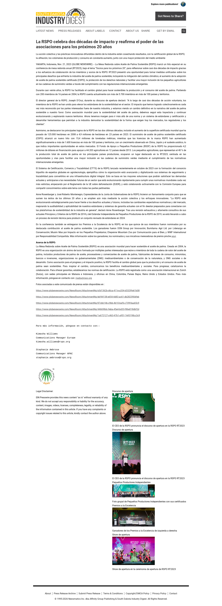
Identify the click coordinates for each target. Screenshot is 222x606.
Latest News (45, 30)
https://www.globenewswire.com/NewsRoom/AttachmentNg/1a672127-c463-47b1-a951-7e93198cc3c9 (88, 315)
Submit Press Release (89, 593)
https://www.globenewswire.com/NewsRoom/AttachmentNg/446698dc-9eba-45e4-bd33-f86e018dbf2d (87, 309)
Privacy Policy (159, 593)
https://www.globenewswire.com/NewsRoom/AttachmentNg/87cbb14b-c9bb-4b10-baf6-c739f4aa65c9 (87, 303)
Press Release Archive (65, 593)
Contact (115, 30)
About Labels (95, 30)
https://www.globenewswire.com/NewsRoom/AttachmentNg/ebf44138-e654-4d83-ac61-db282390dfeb (87, 296)
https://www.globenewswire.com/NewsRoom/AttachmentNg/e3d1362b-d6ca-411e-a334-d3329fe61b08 (88, 290)
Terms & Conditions (113, 593)
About (48, 593)
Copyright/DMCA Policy (137, 593)
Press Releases (69, 30)
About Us (132, 30)
